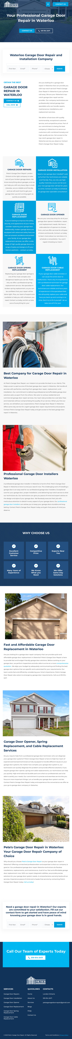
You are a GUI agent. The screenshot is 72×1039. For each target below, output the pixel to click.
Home (30, 994)
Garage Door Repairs (11, 994)
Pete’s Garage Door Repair (32, 861)
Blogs (30, 1007)
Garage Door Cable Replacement (11, 1018)
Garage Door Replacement (14, 1007)
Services (31, 1002)
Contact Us (32, 1015)
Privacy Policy (64, 1035)
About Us (31, 998)
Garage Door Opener (11, 1002)
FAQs (29, 1011)
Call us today (28, 882)
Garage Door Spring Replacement (11, 1012)
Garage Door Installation (13, 998)
